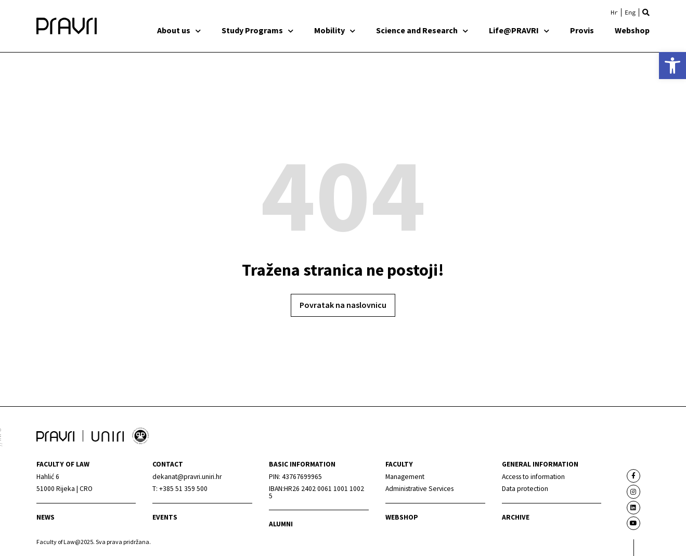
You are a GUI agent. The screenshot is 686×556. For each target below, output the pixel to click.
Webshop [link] (632, 30)
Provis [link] (582, 30)
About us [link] (179, 30)
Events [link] (164, 517)
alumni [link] (281, 524)
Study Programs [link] (257, 30)
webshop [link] (401, 517)
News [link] (45, 517)
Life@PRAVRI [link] (519, 30)
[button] (646, 12)
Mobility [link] (334, 30)
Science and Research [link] (422, 30)
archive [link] (515, 517)
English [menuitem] (630, 12)
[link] (672, 65)
